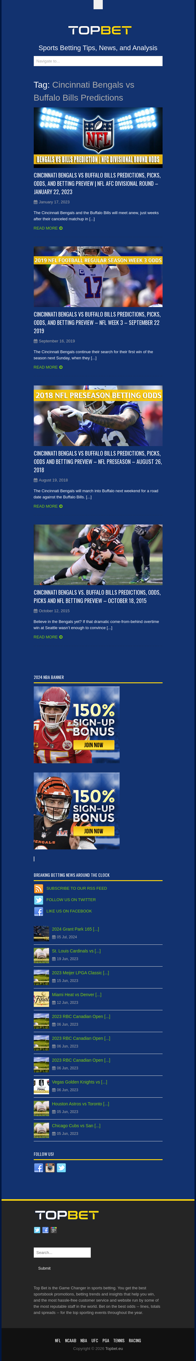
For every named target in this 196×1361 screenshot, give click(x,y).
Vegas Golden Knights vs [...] (79, 1082)
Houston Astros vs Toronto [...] (81, 1103)
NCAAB (70, 1340)
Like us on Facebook (69, 911)
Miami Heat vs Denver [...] (77, 994)
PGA (105, 1340)
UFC (94, 1340)
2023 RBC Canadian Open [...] (81, 1016)
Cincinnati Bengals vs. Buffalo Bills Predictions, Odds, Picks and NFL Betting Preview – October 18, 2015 (97, 596)
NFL (58, 1340)
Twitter (37, 1230)
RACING (135, 1340)
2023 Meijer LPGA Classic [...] (80, 972)
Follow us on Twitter (71, 899)
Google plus (53, 1230)
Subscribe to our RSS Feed (77, 888)
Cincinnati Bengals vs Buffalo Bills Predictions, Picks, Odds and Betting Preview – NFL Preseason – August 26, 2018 (98, 461)
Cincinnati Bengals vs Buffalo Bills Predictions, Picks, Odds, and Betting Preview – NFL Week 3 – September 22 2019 (97, 322)
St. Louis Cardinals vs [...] (76, 950)
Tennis (119, 1340)
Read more (46, 228)
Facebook (45, 1230)
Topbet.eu (114, 1348)
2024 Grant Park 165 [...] (75, 929)
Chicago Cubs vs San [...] (76, 1125)
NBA (83, 1340)
